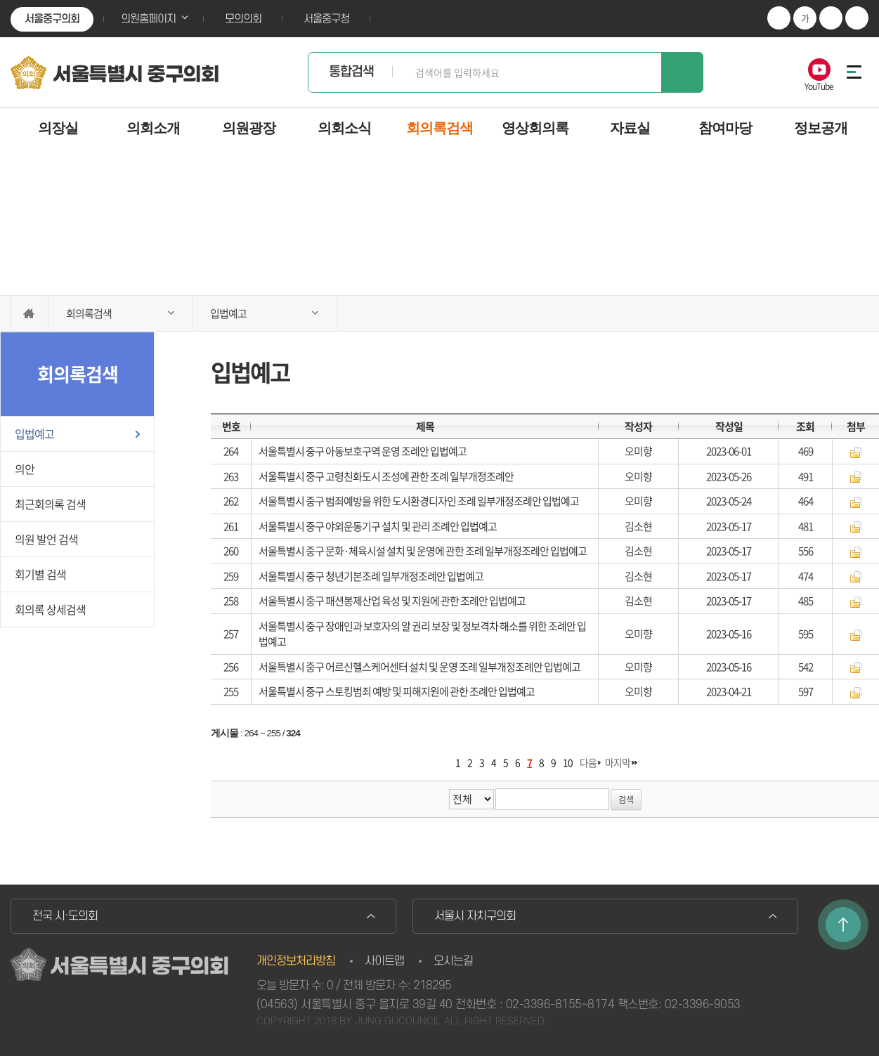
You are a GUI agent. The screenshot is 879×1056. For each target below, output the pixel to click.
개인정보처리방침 (295, 961)
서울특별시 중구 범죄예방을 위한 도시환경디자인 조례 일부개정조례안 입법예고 (419, 501)
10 (568, 762)
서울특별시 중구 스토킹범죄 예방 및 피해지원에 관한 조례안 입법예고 (397, 691)
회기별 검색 (40, 574)
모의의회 (243, 19)
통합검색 (351, 72)
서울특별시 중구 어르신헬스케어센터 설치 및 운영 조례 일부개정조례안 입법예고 (419, 666)
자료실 (630, 128)
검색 (682, 72)
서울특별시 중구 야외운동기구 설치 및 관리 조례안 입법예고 (378, 526)
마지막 (617, 762)
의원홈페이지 (148, 19)
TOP (843, 924)
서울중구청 (326, 19)
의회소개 (153, 128)
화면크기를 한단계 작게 (830, 18)
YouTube (819, 85)
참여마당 (725, 128)
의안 (24, 468)
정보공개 (820, 128)
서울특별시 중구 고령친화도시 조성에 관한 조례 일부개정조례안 (386, 476)
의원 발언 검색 (46, 538)
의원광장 (248, 128)
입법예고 (34, 433)
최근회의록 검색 (50, 503)
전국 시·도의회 (65, 916)
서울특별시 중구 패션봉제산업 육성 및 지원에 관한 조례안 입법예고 (392, 600)
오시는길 (453, 961)
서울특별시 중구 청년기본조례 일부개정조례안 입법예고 (371, 576)
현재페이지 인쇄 (856, 18)
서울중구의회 (52, 19)
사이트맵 (384, 961)
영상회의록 (535, 128)
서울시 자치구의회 (475, 916)
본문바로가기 (0, 0)
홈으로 (29, 313)
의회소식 (344, 128)
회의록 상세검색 (50, 609)
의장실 (58, 128)
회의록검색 (439, 128)
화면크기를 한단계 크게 (778, 18)
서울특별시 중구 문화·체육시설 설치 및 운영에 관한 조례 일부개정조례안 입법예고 (423, 551)
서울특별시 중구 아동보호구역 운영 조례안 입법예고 (363, 451)
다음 (588, 762)
